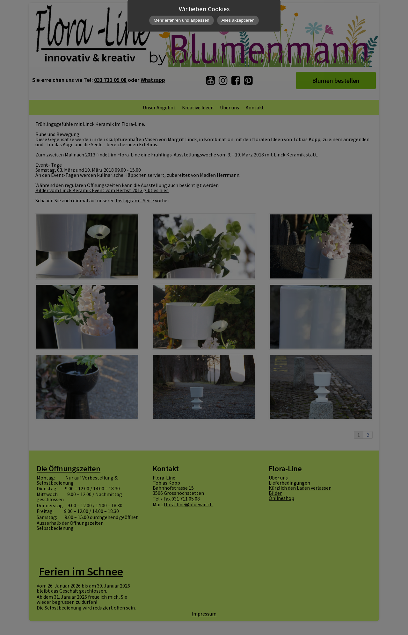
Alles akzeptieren (238, 20)
